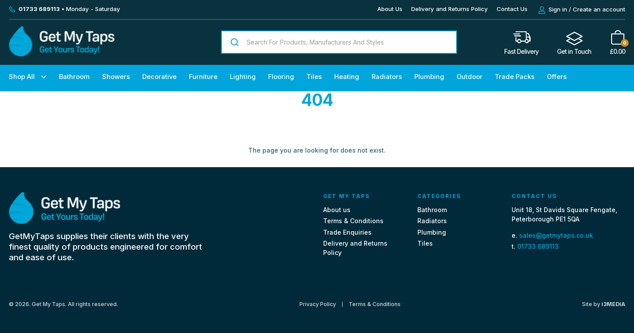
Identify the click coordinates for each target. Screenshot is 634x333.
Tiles (314, 77)
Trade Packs (514, 77)
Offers (557, 77)
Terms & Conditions (353, 220)
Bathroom (74, 77)
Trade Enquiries (347, 232)
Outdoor (470, 77)
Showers (116, 77)
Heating (346, 77)
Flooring (281, 77)
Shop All (22, 77)
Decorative (159, 77)
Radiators (387, 77)
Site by (603, 304)
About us (336, 209)
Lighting (243, 77)
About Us (389, 8)
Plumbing (429, 77)
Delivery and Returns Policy (449, 8)
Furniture (203, 77)
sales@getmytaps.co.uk (556, 235)
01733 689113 (538, 246)
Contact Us (512, 8)
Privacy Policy (317, 304)
